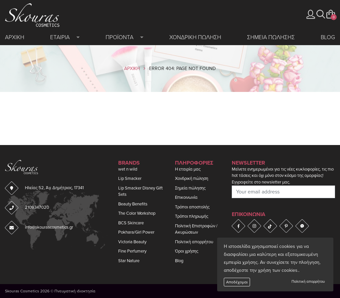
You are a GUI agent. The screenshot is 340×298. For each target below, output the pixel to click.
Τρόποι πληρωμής (191, 216)
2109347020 (37, 207)
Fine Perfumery (132, 251)
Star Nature (128, 260)
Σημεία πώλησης (190, 188)
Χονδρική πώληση (191, 178)
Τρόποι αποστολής (192, 207)
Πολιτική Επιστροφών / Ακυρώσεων (196, 229)
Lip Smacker (129, 178)
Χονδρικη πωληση (195, 37)
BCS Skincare (131, 223)
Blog (328, 37)
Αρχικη (14, 37)
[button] (320, 14)
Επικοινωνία (186, 197)
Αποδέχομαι (237, 282)
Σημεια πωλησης (271, 37)
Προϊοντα (119, 37)
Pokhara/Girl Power (136, 232)
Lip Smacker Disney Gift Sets (140, 191)
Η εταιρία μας (188, 169)
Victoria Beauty (132, 242)
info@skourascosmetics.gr (49, 227)
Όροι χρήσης (186, 251)
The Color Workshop (136, 213)
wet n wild (127, 169)
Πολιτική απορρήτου (308, 281)
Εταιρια (60, 37)
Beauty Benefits (132, 204)
